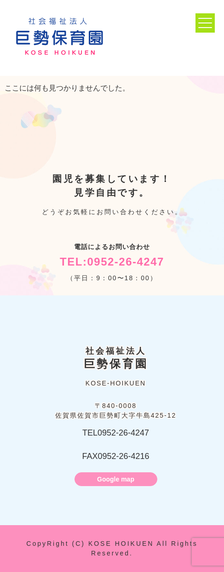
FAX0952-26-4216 (115, 456)
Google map (115, 479)
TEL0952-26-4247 (115, 432)
